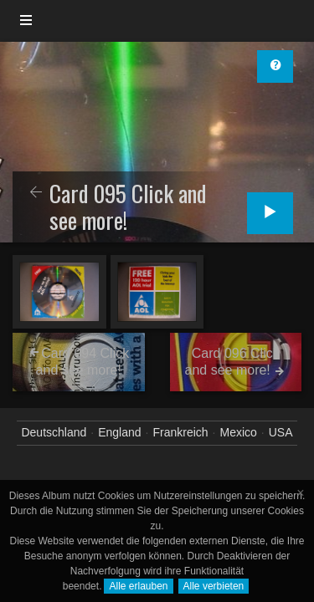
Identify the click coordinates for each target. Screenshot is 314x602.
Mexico (237, 432)
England (119, 432)
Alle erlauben (138, 586)
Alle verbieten (214, 586)
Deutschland (53, 432)
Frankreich (180, 432)
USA (281, 432)
